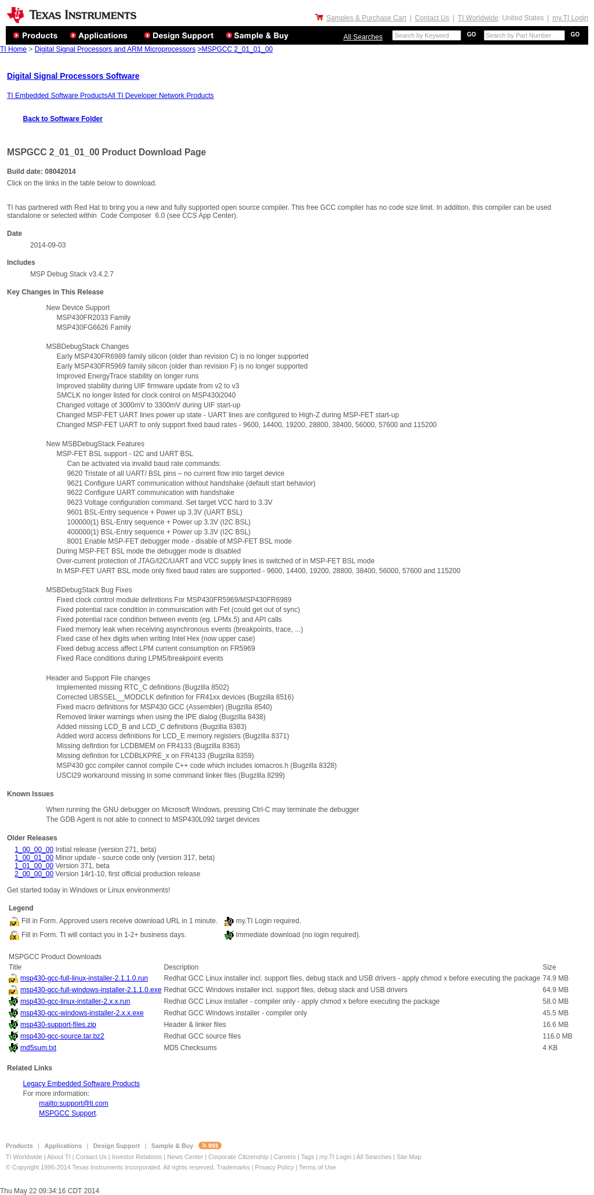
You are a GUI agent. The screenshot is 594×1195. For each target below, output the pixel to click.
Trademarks (232, 1167)
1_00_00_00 (34, 850)
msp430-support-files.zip (58, 1025)
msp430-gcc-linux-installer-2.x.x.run (75, 1001)
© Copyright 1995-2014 (39, 1167)
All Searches (362, 37)
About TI (59, 1156)
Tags (307, 1156)
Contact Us (432, 18)
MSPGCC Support (67, 1113)
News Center (186, 1156)
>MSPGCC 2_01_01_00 (235, 49)
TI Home (13, 49)
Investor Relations (137, 1156)
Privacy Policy (274, 1167)
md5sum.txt (38, 1048)
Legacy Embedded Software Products (81, 1084)
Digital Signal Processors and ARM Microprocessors (115, 49)
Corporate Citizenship (239, 1156)
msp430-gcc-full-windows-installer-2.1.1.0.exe (90, 990)
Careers (285, 1156)
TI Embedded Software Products (57, 96)
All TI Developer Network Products (160, 96)
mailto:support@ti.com (73, 1103)
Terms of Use (317, 1167)
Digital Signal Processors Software (73, 76)
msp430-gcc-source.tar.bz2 (62, 1036)
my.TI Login (570, 18)
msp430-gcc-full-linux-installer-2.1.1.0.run (84, 978)
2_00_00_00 (34, 874)
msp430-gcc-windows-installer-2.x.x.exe (82, 1013)
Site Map (409, 1156)
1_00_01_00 (34, 858)
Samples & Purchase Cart (366, 18)
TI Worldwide (478, 18)
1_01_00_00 (34, 866)
